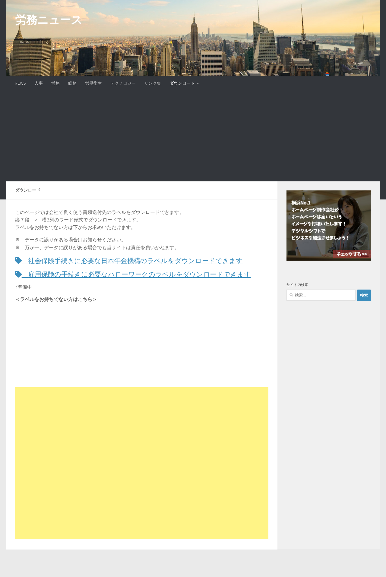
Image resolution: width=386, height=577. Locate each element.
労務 (55, 83)
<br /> (33, 353)
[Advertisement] (193, 136)
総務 (72, 83)
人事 (38, 83)
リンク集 (152, 83)
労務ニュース (48, 20)
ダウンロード (182, 83)
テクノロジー (123, 83)
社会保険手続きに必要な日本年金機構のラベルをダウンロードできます (139, 260)
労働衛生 (93, 83)
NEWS (20, 83)
